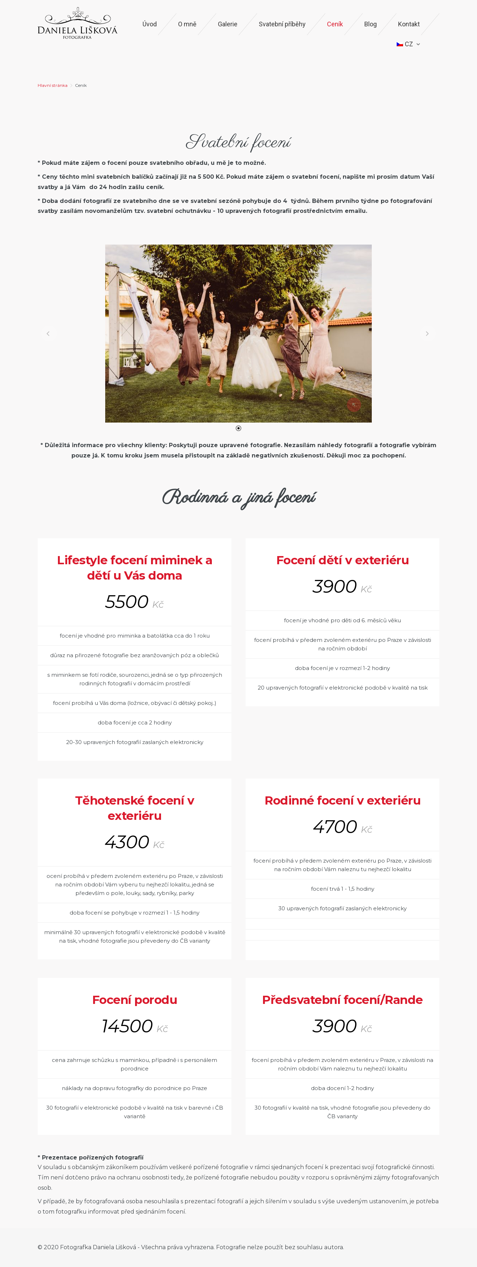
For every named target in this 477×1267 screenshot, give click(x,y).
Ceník (335, 24)
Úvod (150, 24)
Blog (370, 24)
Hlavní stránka (53, 85)
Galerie (227, 24)
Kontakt (409, 24)
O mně (187, 24)
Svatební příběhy (282, 24)
